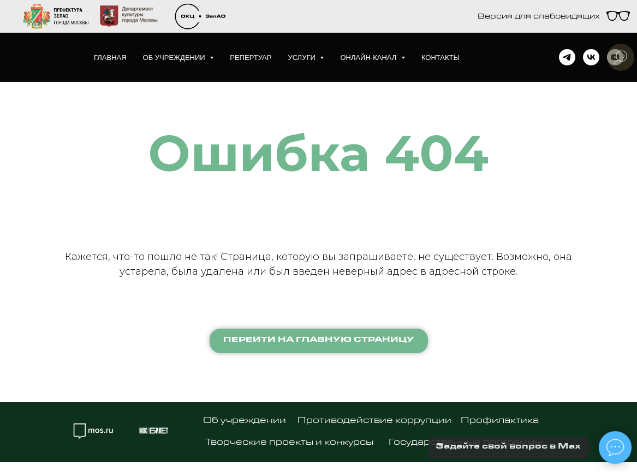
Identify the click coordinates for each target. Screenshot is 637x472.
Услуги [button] (302, 57)
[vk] (591, 57)
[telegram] (567, 57)
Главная (110, 57)
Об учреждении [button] (175, 57)
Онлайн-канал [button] (369, 57)
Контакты (440, 57)
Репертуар (250, 57)
